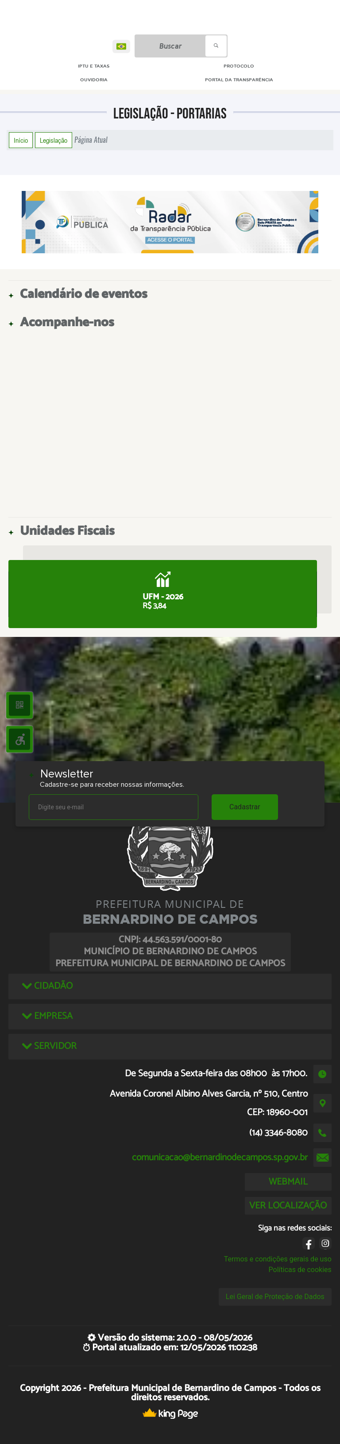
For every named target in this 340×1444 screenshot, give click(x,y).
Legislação (53, 140)
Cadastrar (244, 807)
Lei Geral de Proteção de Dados (275, 1296)
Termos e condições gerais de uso (278, 1259)
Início (21, 140)
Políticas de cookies (300, 1269)
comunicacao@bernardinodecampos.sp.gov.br (220, 1157)
